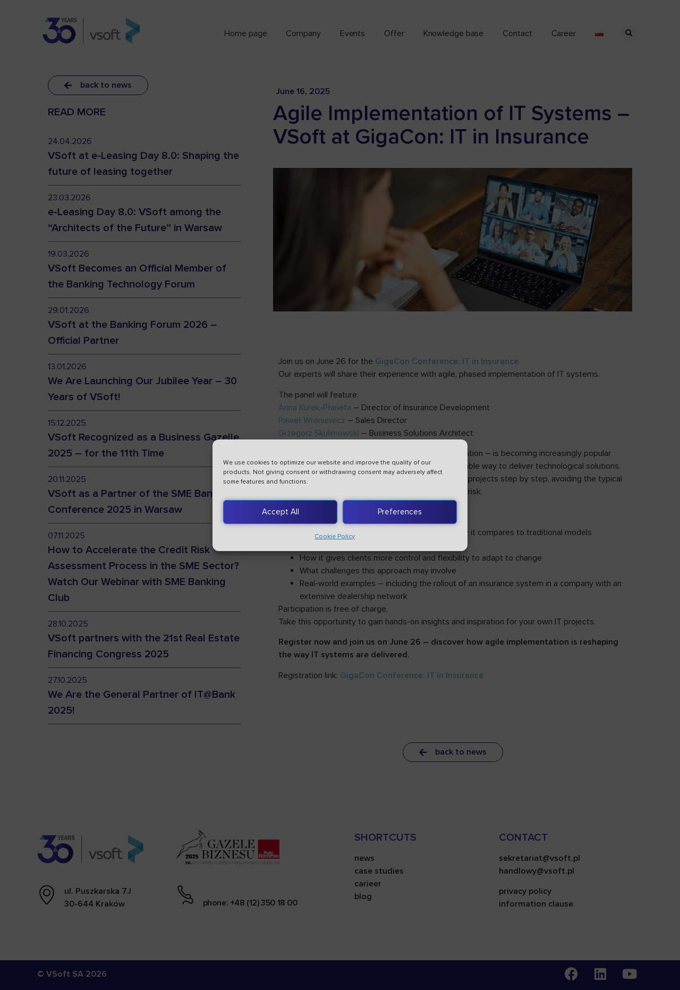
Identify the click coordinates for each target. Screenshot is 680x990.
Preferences (400, 512)
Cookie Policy (334, 536)
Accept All (280, 512)
